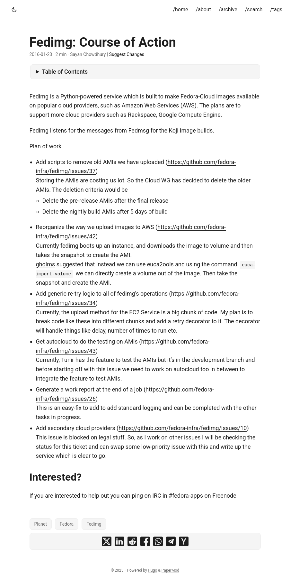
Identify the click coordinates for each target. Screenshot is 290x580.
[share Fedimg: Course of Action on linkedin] (119, 541)
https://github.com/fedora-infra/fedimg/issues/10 (183, 428)
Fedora (67, 524)
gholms (45, 264)
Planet (40, 524)
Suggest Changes (126, 54)
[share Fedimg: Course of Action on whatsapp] (158, 541)
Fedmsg (138, 130)
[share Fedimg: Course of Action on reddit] (132, 541)
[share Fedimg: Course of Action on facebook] (145, 541)
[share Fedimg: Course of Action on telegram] (171, 541)
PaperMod (170, 570)
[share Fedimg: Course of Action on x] (106, 541)
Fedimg (39, 96)
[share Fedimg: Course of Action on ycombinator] (184, 541)
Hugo (152, 570)
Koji (174, 130)
